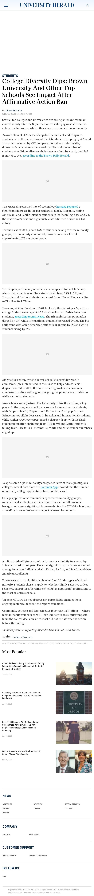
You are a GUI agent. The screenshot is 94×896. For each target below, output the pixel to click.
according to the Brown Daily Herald (45, 156)
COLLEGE (68, 808)
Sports (6, 808)
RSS (4, 876)
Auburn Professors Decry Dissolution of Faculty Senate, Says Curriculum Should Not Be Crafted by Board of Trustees (23, 666)
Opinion (6, 813)
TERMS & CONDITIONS (38, 855)
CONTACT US (34, 835)
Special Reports (72, 804)
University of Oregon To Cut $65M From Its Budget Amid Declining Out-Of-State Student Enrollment (21, 695)
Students (10, 76)
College (17, 637)
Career (37, 808)
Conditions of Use (38, 893)
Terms (25, 893)
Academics (7, 804)
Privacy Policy (54, 893)
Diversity (27, 637)
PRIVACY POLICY (9, 855)
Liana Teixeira (14, 110)
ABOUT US (7, 835)
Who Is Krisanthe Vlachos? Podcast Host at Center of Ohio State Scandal (21, 752)
